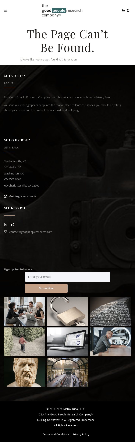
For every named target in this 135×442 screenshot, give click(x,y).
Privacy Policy (81, 434)
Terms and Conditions (55, 434)
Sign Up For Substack (18, 269)
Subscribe (46, 288)
